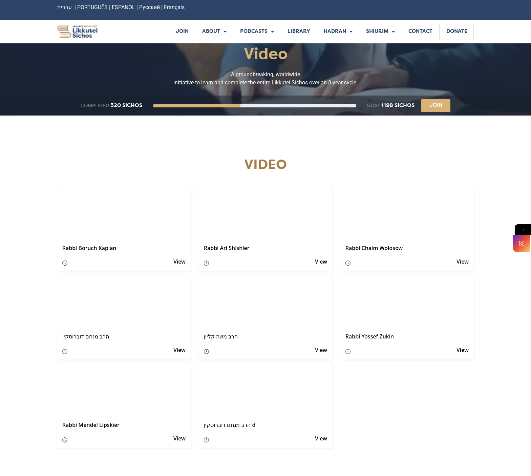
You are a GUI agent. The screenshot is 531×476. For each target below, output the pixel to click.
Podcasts (257, 32)
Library (299, 31)
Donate (456, 31)
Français (174, 7)
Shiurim (380, 32)
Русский (150, 7)
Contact (420, 31)
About (214, 32)
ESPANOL (123, 7)
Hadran (338, 32)
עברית (64, 7)
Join (182, 31)
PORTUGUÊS (92, 7)
